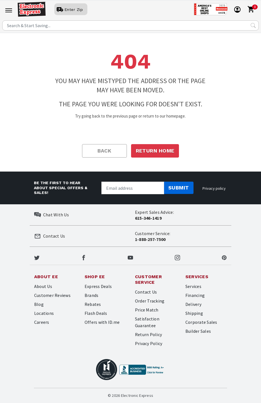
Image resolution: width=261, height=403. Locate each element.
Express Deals (98, 286)
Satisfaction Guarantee (147, 322)
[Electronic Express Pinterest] (224, 257)
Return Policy (148, 334)
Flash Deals (96, 313)
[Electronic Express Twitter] (36, 257)
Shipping (194, 313)
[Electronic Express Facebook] (83, 257)
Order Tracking (149, 301)
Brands (91, 295)
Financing (195, 295)
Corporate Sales (201, 322)
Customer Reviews (52, 295)
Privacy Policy (148, 343)
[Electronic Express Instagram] (177, 257)
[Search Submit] (253, 25)
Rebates (93, 304)
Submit (178, 188)
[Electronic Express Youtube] (130, 257)
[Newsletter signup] (132, 188)
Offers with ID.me (102, 322)
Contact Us (146, 292)
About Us (43, 286)
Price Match (147, 310)
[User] (71, 9)
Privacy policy (214, 188)
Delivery (193, 304)
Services (193, 286)
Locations (44, 313)
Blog (39, 304)
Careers (41, 322)
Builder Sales (198, 331)
